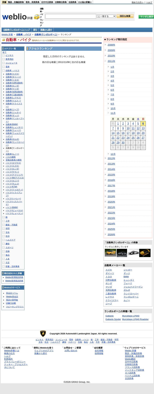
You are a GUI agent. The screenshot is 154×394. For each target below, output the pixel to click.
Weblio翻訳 (130, 359)
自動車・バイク (23, 34)
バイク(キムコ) (12, 184)
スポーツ (9, 247)
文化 (8, 232)
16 (123, 133)
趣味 (8, 244)
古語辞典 (72, 2)
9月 (112, 103)
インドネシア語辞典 (134, 370)
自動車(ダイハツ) (13, 77)
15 (118, 133)
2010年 (111, 55)
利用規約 (8, 359)
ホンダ (109, 283)
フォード (128, 283)
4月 (112, 80)
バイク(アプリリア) (14, 175)
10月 (113, 108)
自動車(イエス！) (13, 101)
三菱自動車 (111, 293)
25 (133, 137)
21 (112, 137)
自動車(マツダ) (12, 89)
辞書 (4, 2)
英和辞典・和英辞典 (134, 356)
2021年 (111, 207)
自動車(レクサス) (13, 98)
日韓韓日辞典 (61, 2)
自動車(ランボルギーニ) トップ (16, 30)
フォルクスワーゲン (133, 287)
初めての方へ (137, 2)
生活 (8, 236)
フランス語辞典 (132, 367)
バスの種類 (11, 157)
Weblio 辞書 (7, 34)
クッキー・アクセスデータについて (16, 365)
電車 (8, 67)
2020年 (111, 202)
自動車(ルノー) (12, 154)
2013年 (111, 163)
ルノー (127, 300)
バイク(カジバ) (12, 181)
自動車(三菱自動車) (14, 95)
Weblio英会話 (12, 296)
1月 (112, 67)
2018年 (111, 191)
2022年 (111, 212)
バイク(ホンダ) (12, 169)
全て (4, 52)
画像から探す (46, 30)
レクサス (110, 297)
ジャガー (128, 270)
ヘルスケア (10, 240)
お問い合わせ (71, 350)
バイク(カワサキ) (13, 163)
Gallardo (110, 316)
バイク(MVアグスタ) (15, 178)
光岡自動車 (111, 290)
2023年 (111, 218)
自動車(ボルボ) (12, 139)
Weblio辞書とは (11, 350)
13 (143, 128)
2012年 (111, 158)
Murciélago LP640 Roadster (135, 319)
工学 (8, 221)
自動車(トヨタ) (12, 80)
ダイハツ (110, 273)
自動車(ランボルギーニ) (45, 34)
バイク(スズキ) (12, 166)
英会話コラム (12, 293)
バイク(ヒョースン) (14, 213)
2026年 (111, 234)
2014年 (111, 169)
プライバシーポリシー (14, 361)
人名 (8, 259)
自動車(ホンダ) (12, 86)
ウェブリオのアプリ (44, 350)
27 (143, 137)
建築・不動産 (11, 225)
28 (112, 142)
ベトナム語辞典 (132, 375)
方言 (8, 263)
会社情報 (99, 350)
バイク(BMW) (12, 207)
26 (138, 137)
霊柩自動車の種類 (14, 160)
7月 (112, 94)
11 (133, 128)
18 (133, 133)
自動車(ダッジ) (12, 115)
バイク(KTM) (11, 187)
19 (138, 133)
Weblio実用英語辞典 (14, 281)
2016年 (111, 180)
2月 (112, 71)
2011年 (111, 61)
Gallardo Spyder (113, 319)
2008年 (111, 45)
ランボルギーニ (131, 297)
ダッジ (127, 273)
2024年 (111, 223)
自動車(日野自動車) (14, 83)
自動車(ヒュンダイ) (14, 127)
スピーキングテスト (15, 307)
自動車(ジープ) (12, 109)
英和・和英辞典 (32, 2)
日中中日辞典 (47, 2)
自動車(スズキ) (12, 74)
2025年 (111, 229)
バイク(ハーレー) (13, 198)
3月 (112, 76)
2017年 (111, 185)
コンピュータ (11, 63)
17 (128, 133)
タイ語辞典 (130, 373)
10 (128, 128)
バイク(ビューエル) (14, 210)
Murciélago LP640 (130, 316)
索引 (35, 30)
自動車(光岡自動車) (14, 92)
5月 (112, 85)
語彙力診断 (11, 303)
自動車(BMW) (12, 124)
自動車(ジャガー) (13, 112)
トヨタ (109, 276)
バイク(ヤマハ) (12, 172)
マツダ (109, 287)
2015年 (111, 174)
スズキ (109, 270)
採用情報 (99, 353)
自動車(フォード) (13, 130)
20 (143, 133)
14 (112, 133)
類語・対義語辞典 (16, 2)
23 (123, 137)
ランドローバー (131, 293)
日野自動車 (111, 280)
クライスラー (112, 300)
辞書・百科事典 (12, 266)
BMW (126, 276)
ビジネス (9, 55)
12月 (113, 154)
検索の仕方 (9, 353)
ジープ (109, 303)
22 (118, 137)
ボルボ (127, 290)
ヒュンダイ (129, 280)
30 (123, 142)
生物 (8, 251)
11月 (113, 113)
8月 (112, 99)
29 (118, 142)
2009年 (111, 50)
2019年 (111, 196)
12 (138, 128)
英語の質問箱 (12, 300)
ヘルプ (149, 2)
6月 (112, 90)
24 (128, 137)
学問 (8, 228)
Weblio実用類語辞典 (14, 277)
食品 (8, 255)
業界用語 (9, 59)
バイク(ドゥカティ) (14, 190)
